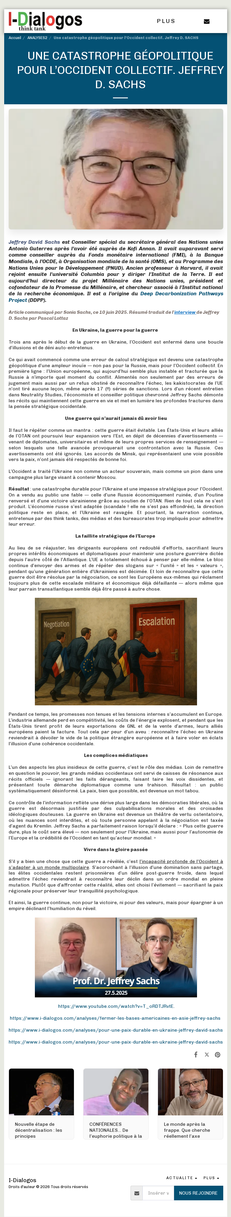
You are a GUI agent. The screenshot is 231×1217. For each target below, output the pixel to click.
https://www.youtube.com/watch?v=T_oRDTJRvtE (115, 1006)
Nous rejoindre (198, 1193)
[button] (206, 21)
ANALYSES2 (37, 37)
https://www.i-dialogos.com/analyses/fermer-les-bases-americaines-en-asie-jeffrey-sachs (115, 1018)
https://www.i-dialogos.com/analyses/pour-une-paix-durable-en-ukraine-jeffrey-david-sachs (116, 1030)
